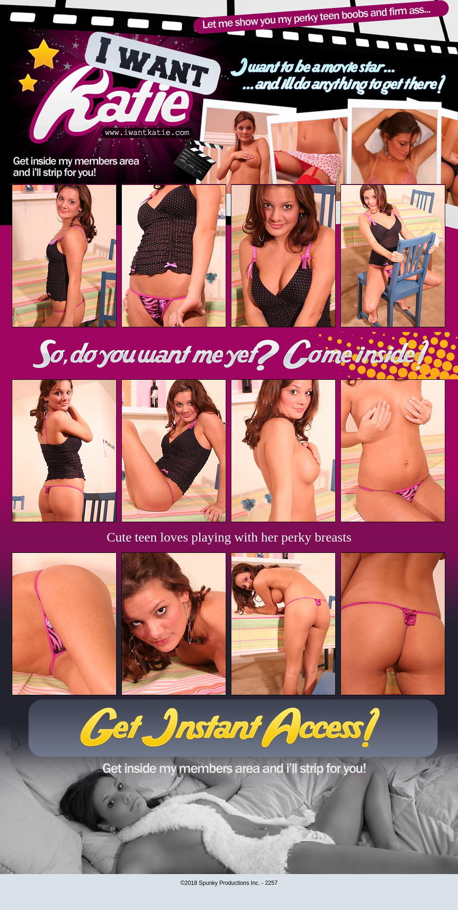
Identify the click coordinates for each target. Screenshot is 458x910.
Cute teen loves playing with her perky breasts (229, 537)
